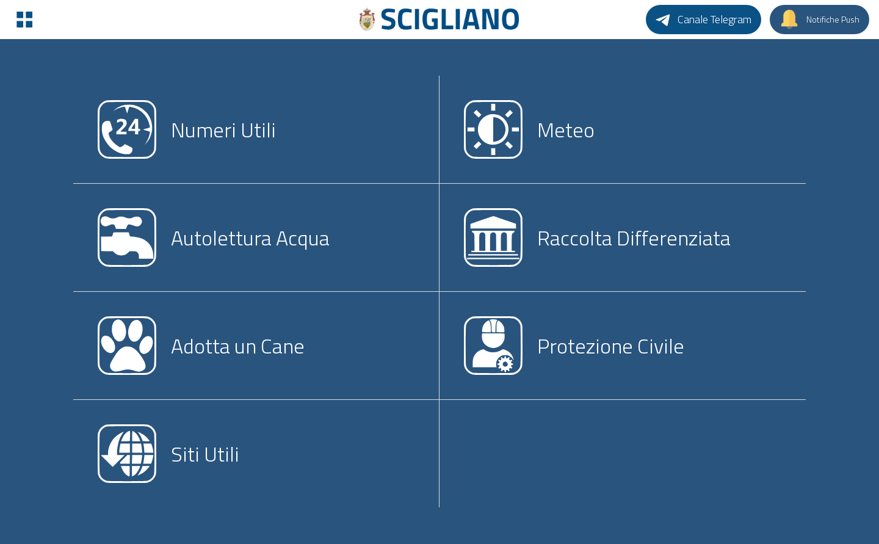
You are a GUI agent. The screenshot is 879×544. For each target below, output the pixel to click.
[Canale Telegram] (703, 19)
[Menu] (24, 19)
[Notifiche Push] (819, 19)
